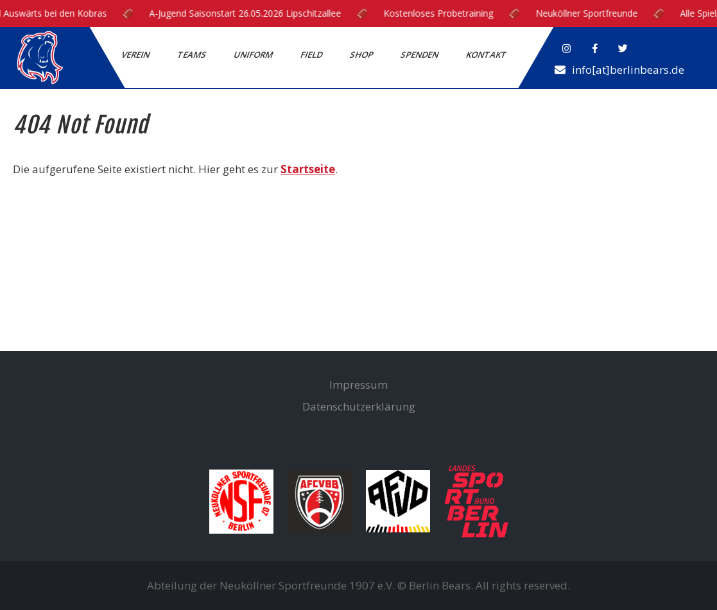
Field (312, 54)
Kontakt (487, 54)
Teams (192, 54)
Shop (362, 54)
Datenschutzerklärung (358, 406)
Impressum (358, 384)
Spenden (420, 54)
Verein (136, 54)
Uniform (254, 54)
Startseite (308, 169)
